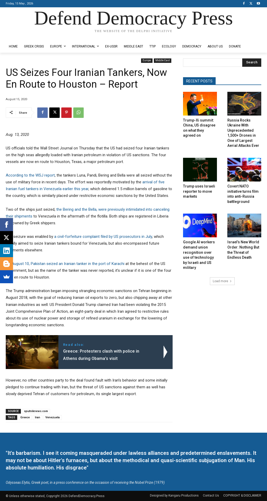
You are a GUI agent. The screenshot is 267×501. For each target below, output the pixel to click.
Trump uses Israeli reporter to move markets (199, 191)
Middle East (162, 60)
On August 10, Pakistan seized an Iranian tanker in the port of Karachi (65, 263)
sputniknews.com (36, 411)
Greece (25, 417)
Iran (37, 417)
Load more (222, 281)
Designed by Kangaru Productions (26, 36)
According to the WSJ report (30, 175)
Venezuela (52, 417)
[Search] (251, 62)
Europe (147, 60)
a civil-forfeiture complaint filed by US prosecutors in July (102, 236)
